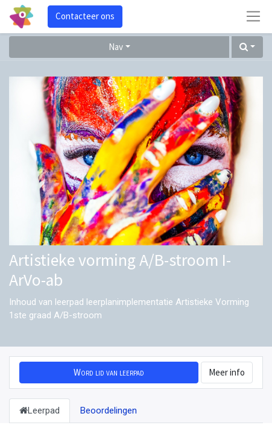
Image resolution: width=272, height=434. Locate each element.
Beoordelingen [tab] (108, 410)
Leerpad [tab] (39, 410)
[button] (247, 47)
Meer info (227, 372)
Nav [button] (116, 46)
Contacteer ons (85, 16)
